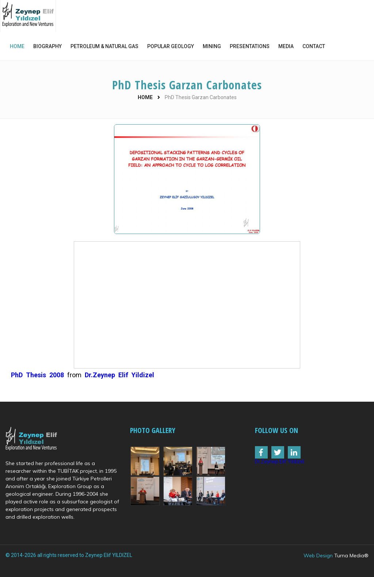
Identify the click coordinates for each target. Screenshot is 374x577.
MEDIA (286, 46)
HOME (17, 46)
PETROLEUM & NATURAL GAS (104, 46)
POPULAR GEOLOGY (170, 46)
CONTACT (313, 46)
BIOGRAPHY (47, 46)
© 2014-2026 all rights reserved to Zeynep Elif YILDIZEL (68, 555)
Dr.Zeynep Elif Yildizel (119, 375)
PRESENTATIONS (250, 46)
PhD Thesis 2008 (37, 375)
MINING (212, 46)
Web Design (318, 555)
